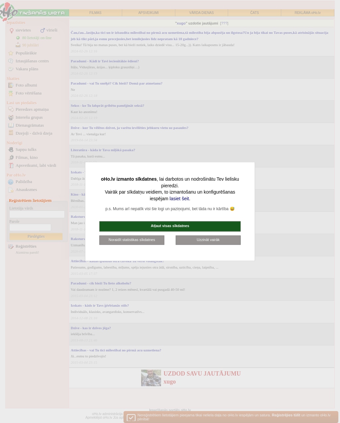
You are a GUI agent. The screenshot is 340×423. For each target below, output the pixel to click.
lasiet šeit (179, 198)
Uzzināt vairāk (208, 240)
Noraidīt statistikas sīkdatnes (132, 240)
